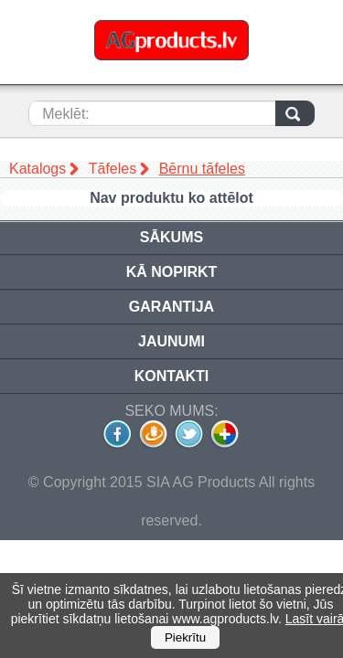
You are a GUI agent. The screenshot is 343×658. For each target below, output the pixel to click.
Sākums (171, 237)
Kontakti (171, 376)
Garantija (171, 306)
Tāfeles (112, 168)
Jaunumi (171, 341)
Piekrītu (185, 637)
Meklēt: (66, 114)
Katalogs (37, 168)
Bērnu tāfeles (202, 168)
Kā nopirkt (172, 272)
